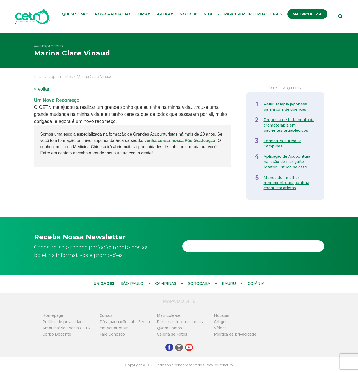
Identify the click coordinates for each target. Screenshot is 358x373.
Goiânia (256, 283)
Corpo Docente (56, 334)
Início (39, 76)
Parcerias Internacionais (253, 14)
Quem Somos (76, 14)
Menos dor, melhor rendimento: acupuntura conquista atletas (286, 182)
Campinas (165, 283)
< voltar (42, 89)
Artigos (165, 14)
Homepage (52, 315)
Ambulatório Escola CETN (66, 328)
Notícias (189, 14)
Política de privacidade (63, 321)
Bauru (229, 283)
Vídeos (211, 14)
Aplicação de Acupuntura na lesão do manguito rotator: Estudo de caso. (287, 161)
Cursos (143, 14)
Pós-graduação (112, 14)
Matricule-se (307, 14)
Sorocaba (199, 283)
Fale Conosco (112, 334)
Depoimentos (60, 76)
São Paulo (132, 283)
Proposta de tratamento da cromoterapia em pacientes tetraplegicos (289, 124)
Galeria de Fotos (172, 334)
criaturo (226, 365)
